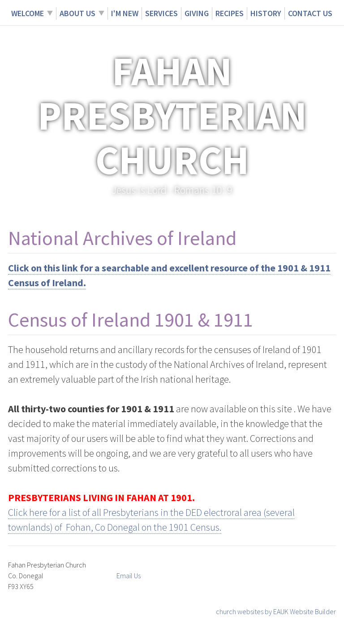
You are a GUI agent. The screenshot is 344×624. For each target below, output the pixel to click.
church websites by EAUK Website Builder (276, 611)
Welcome (27, 13)
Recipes (229, 13)
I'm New (124, 13)
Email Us (128, 575)
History (265, 13)
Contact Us (310, 13)
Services (161, 13)
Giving (197, 13)
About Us (77, 13)
